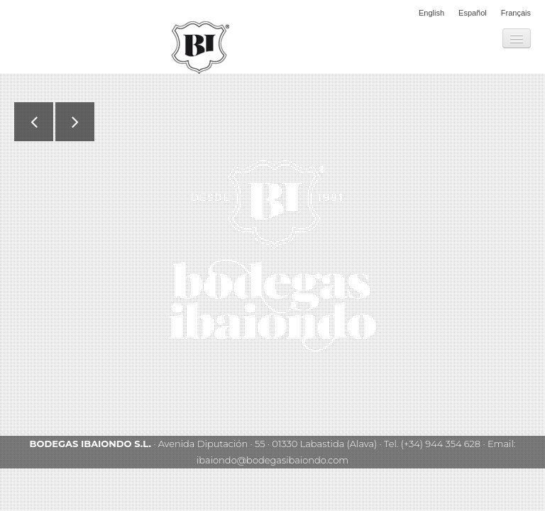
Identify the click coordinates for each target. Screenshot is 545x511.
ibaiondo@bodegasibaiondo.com (272, 460)
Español (472, 13)
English (431, 13)
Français (516, 13)
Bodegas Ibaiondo (200, 47)
